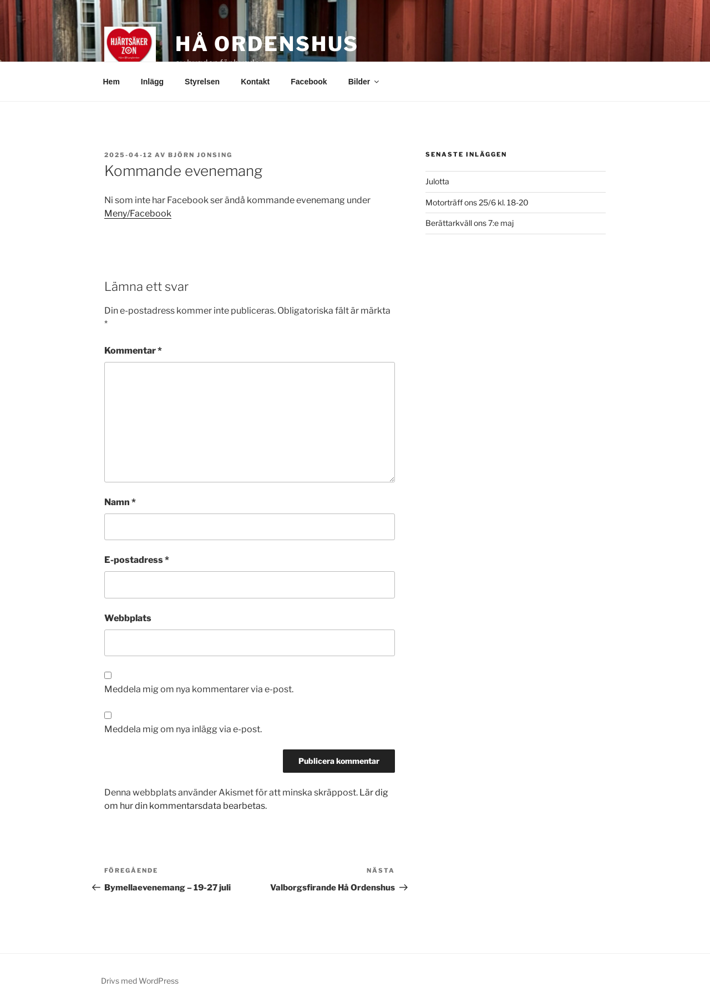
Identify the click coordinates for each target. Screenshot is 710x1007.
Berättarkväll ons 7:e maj (469, 223)
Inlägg (152, 81)
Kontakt (255, 81)
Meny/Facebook (137, 213)
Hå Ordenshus (267, 44)
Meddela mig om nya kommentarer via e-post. (198, 689)
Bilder (364, 81)
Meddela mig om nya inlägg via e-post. (183, 729)
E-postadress (136, 560)
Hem (111, 81)
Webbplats (127, 618)
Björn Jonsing (200, 155)
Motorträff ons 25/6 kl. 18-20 (477, 202)
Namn (120, 502)
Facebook (309, 81)
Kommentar (133, 350)
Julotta (437, 181)
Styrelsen (202, 81)
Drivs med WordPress (140, 980)
